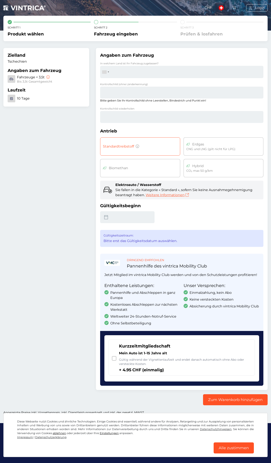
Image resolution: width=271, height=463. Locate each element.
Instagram (38, 442)
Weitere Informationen (167, 195)
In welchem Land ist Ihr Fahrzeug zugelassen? (129, 63)
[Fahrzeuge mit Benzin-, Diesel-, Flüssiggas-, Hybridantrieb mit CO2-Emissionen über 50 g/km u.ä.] (136, 146)
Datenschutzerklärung (61, 452)
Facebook (14, 442)
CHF (208, 8)
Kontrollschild (124, 84)
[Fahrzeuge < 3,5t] (48, 77)
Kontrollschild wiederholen (117, 108)
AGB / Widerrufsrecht (21, 452)
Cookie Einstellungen (101, 452)
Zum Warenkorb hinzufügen (235, 399)
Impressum (132, 452)
